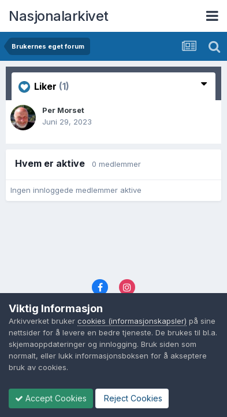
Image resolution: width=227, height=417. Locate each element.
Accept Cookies (51, 398)
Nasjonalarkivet (59, 16)
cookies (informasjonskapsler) (132, 320)
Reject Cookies (132, 398)
